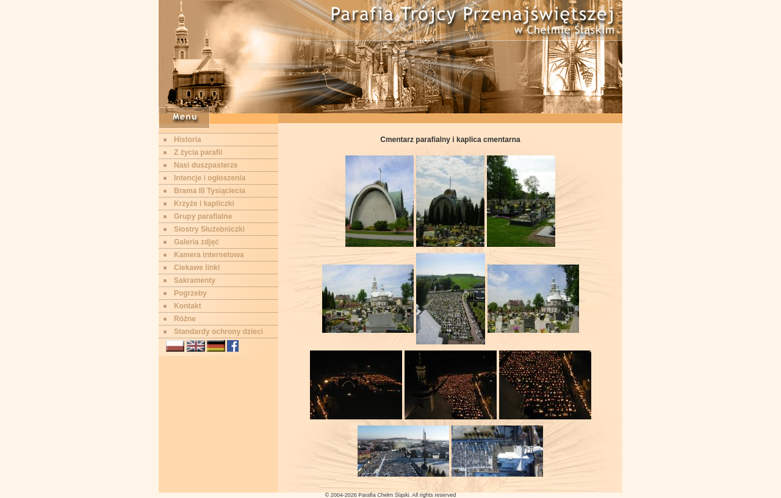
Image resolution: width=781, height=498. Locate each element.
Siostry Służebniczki (209, 229)
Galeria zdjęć (196, 242)
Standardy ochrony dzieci (218, 331)
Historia (187, 139)
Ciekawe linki (197, 267)
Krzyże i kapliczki (204, 203)
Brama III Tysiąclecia (209, 191)
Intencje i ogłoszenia (209, 178)
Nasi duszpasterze (206, 165)
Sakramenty (194, 280)
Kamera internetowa (209, 255)
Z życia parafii (198, 152)
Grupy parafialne (203, 216)
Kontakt (187, 306)
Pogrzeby (190, 293)
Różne (185, 319)
